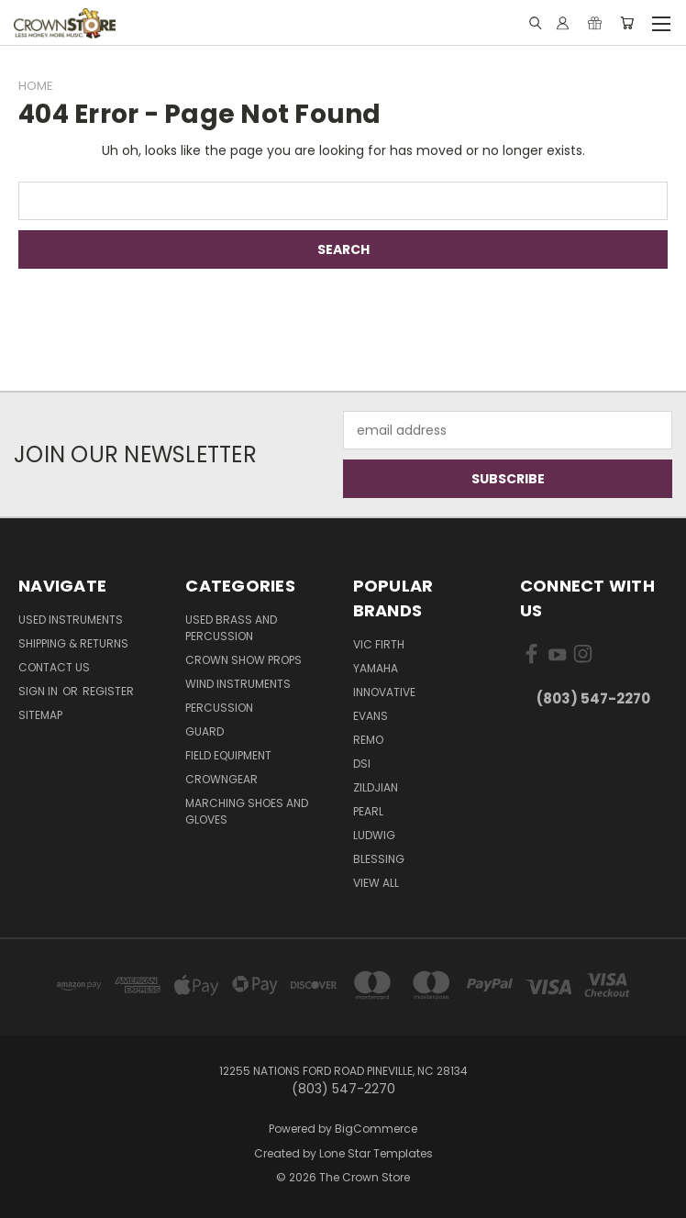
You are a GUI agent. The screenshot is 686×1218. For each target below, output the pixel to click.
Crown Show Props (243, 660)
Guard (204, 731)
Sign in (39, 691)
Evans (370, 716)
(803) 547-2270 (593, 698)
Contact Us (54, 667)
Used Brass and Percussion (231, 628)
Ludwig (374, 835)
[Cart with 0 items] (626, 22)
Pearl (368, 811)
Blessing (378, 859)
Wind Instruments (238, 684)
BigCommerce (376, 1128)
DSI (362, 763)
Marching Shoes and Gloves (246, 811)
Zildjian (375, 787)
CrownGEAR (221, 779)
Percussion (219, 707)
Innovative (384, 692)
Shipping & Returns (73, 643)
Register (108, 691)
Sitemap (40, 715)
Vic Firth (378, 644)
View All (376, 883)
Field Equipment (228, 755)
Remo (368, 739)
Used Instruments (70, 619)
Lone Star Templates (376, 1153)
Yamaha (375, 668)
